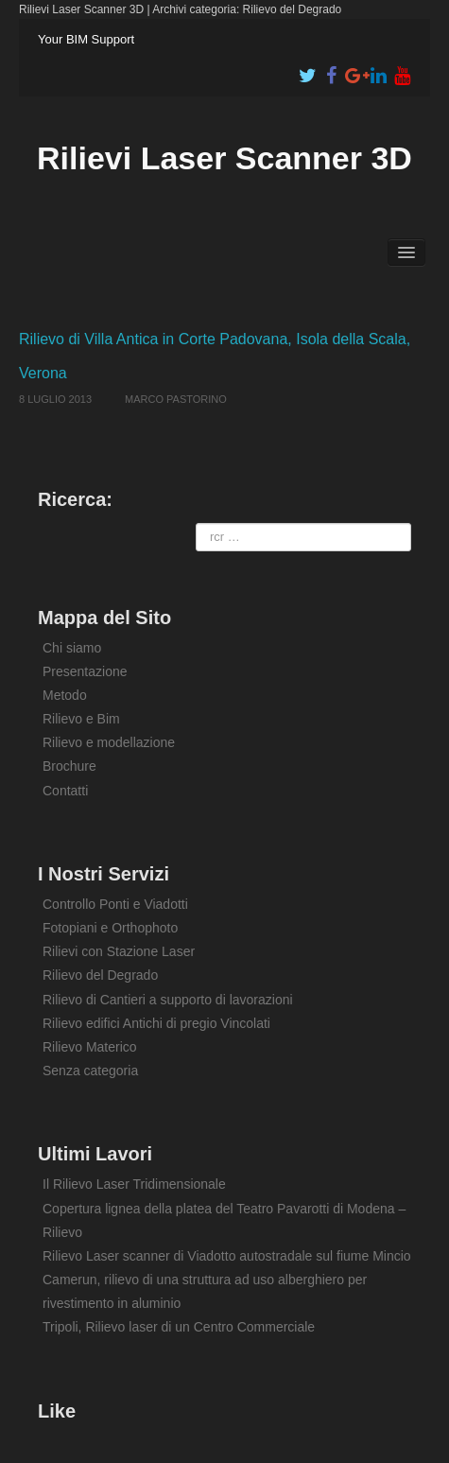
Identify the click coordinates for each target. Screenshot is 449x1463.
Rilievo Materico (90, 1046)
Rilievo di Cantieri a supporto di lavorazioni (168, 999)
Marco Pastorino (176, 399)
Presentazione (85, 671)
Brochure (69, 766)
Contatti (65, 790)
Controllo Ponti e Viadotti (115, 904)
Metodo (65, 695)
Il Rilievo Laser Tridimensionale (134, 1184)
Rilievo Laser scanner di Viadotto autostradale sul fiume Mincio (227, 1255)
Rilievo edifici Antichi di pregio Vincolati (156, 1023)
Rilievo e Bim (81, 718)
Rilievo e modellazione (109, 742)
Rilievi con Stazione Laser (119, 951)
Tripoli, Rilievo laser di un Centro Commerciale (179, 1326)
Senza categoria (90, 1070)
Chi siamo (72, 647)
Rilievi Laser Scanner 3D (224, 158)
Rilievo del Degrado (100, 975)
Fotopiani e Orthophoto (110, 927)
